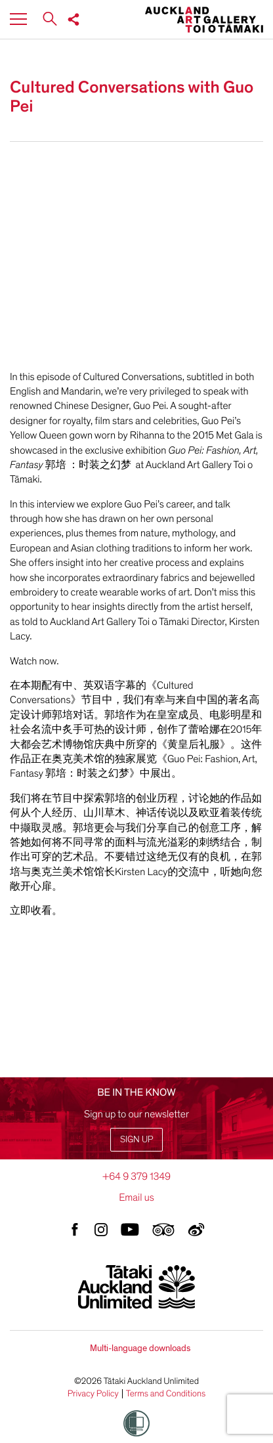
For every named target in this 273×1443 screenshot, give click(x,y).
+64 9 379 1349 (136, 1176)
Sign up (136, 1139)
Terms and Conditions (166, 1393)
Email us (136, 1197)
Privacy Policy (93, 1393)
